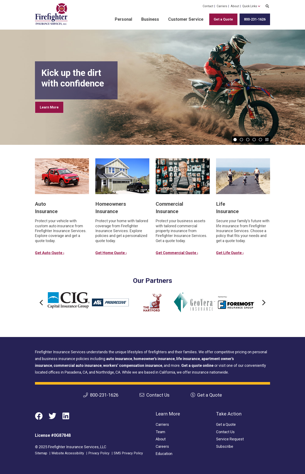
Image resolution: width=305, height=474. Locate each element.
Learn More (49, 107)
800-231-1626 (255, 19)
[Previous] (41, 302)
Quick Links (249, 6)
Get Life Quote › (230, 253)
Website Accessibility (67, 453)
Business (150, 19)
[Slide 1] (235, 139)
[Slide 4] (254, 139)
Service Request (230, 439)
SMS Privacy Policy (128, 453)
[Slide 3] (248, 139)
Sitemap (41, 453)
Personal (123, 19)
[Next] (263, 302)
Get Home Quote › (111, 253)
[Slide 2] (241, 139)
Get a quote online (197, 365)
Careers (162, 446)
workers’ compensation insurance (132, 365)
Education (164, 453)
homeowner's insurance (154, 358)
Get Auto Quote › (49, 253)
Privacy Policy (99, 453)
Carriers (222, 6)
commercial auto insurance (78, 365)
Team (160, 432)
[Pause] (267, 139)
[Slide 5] (260, 139)
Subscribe (224, 446)
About (235, 6)
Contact (208, 6)
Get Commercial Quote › (177, 253)
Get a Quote (223, 19)
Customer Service (185, 19)
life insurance (188, 358)
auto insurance (119, 358)
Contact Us (154, 395)
